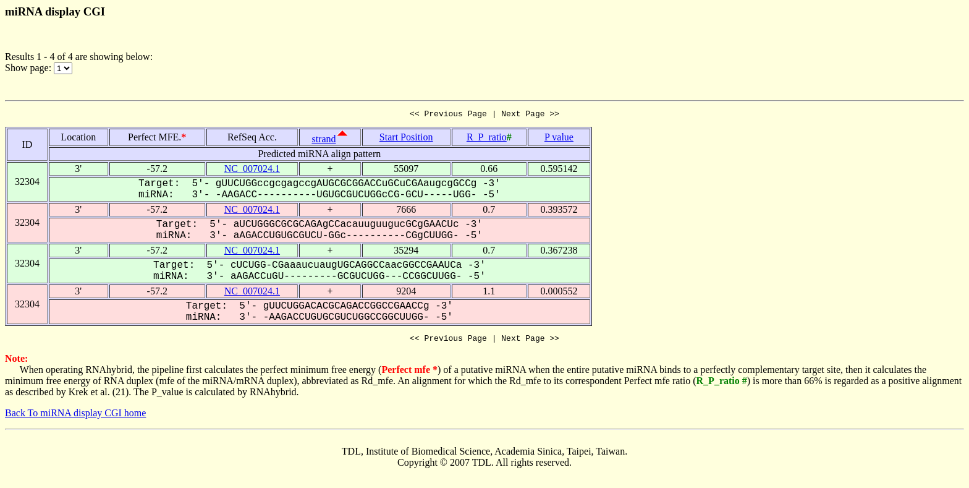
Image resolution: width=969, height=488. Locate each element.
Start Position (406, 139)
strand (323, 140)
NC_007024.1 (252, 170)
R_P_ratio (487, 139)
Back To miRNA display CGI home (75, 416)
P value (558, 139)
